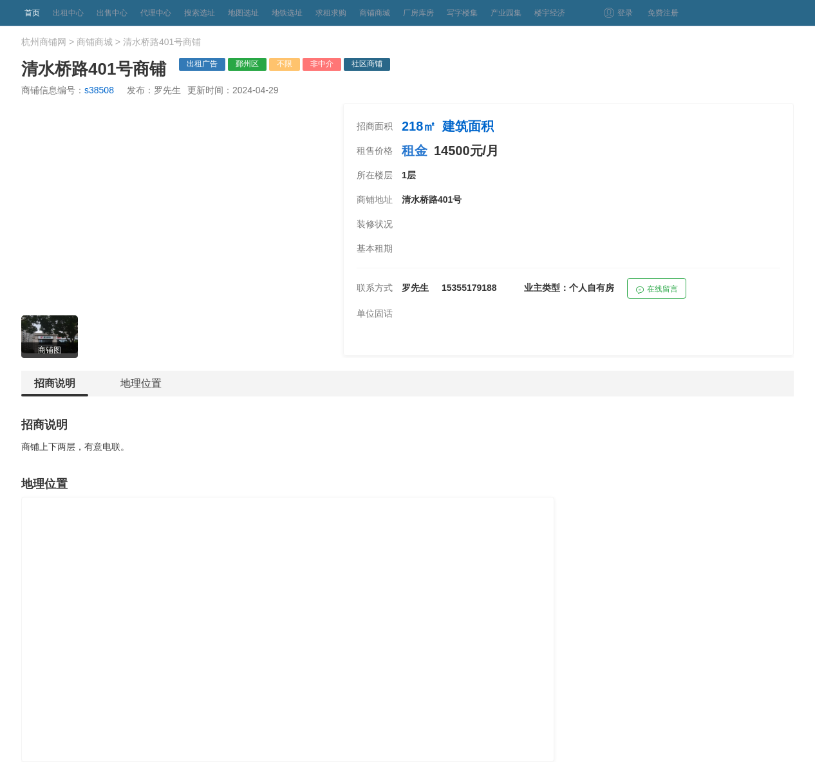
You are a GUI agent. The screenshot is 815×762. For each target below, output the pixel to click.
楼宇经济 (549, 12)
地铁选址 (287, 12)
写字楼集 (462, 12)
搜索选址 (199, 12)
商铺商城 (374, 12)
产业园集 (506, 12)
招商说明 (54, 387)
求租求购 (330, 12)
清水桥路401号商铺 (162, 42)
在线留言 (656, 290)
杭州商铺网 (43, 42)
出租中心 (68, 12)
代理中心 (155, 12)
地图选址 (243, 12)
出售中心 (112, 12)
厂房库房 (418, 12)
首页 (32, 12)
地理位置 (141, 383)
